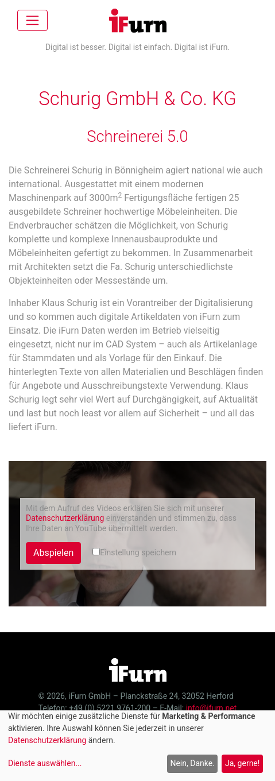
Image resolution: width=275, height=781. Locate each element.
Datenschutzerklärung (65, 518)
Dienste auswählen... (45, 763)
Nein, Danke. (192, 763)
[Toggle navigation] (32, 20)
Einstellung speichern (134, 552)
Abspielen (53, 552)
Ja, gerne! (242, 763)
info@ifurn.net (211, 708)
